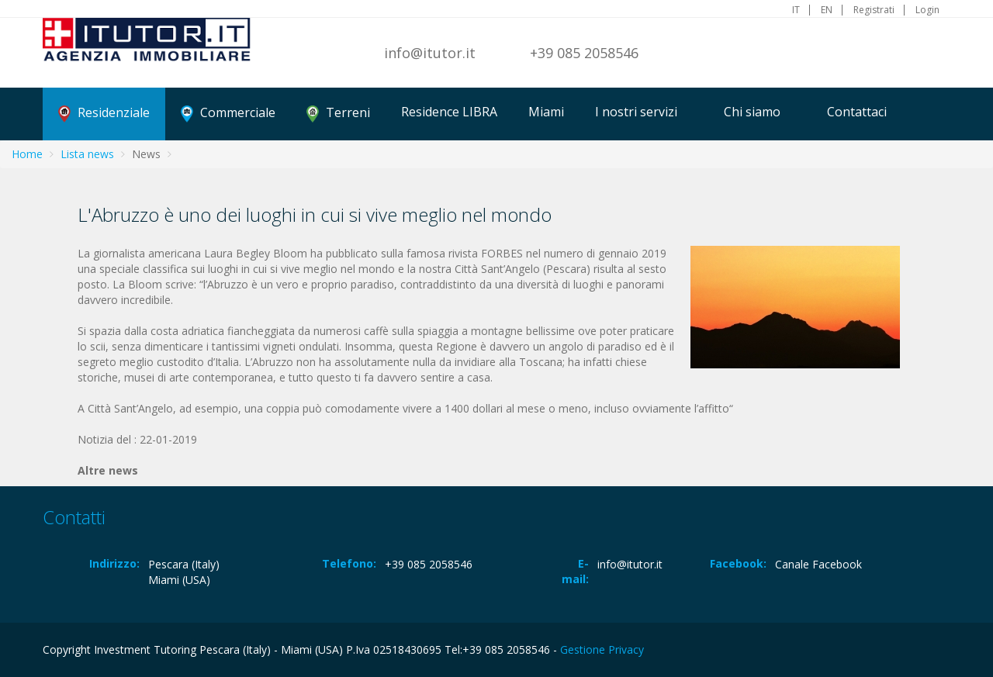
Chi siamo (752, 111)
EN (826, 10)
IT (796, 10)
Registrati (873, 10)
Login (927, 10)
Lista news (87, 154)
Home (27, 154)
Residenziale (104, 113)
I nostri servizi (636, 111)
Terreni (338, 113)
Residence (449, 111)
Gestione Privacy (602, 649)
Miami (546, 111)
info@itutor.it (430, 52)
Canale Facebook (818, 564)
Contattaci (857, 111)
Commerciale (228, 113)
